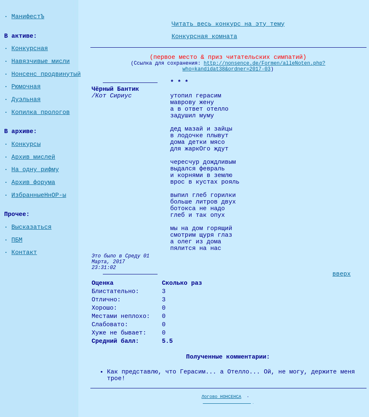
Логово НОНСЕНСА (221, 396)
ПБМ (17, 240)
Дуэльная (26, 99)
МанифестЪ (28, 16)
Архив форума (34, 182)
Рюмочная (26, 86)
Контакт (24, 252)
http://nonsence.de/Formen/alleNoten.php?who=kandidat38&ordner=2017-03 (253, 66)
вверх (342, 274)
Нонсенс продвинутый (46, 74)
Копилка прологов (41, 112)
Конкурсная (30, 48)
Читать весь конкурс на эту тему (228, 24)
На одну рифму (35, 169)
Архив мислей (34, 157)
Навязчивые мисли (41, 61)
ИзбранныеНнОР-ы (39, 195)
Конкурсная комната (204, 36)
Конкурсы (26, 144)
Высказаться (32, 227)
